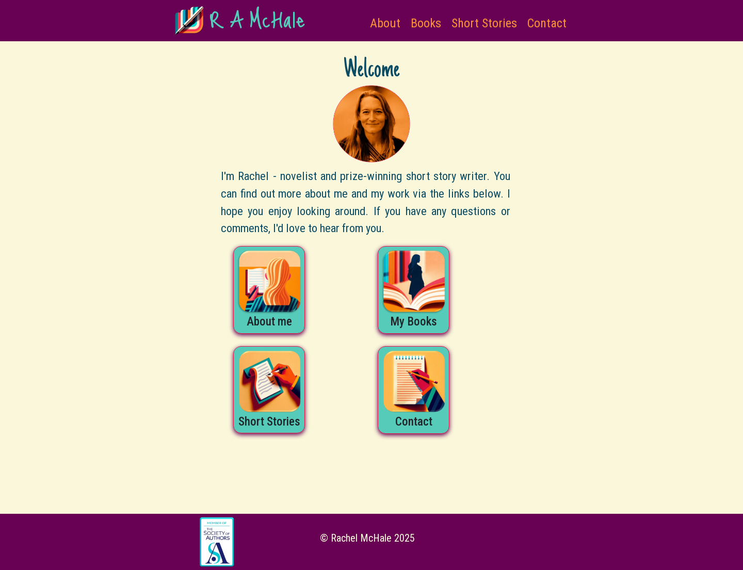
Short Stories (484, 23)
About (385, 23)
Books (426, 23)
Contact (547, 23)
